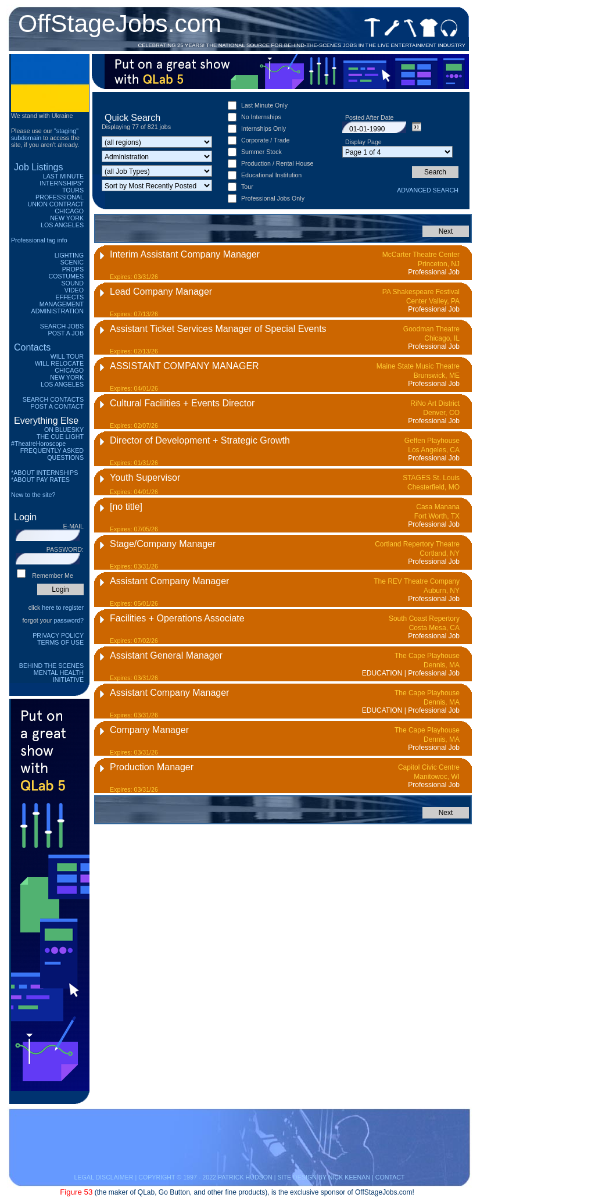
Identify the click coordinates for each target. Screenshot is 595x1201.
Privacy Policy (58, 635)
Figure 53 (76, 1192)
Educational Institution (271, 174)
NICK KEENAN (349, 1177)
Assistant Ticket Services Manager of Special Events (218, 329)
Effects (69, 297)
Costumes (66, 276)
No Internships (261, 116)
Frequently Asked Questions (52, 454)
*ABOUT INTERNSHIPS (44, 472)
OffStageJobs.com (119, 23)
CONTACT (390, 1177)
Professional (59, 197)
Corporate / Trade (265, 140)
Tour (247, 186)
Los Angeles (62, 224)
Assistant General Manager (166, 655)
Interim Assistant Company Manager (185, 254)
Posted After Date (369, 117)
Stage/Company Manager (163, 544)
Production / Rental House (277, 163)
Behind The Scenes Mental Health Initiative (51, 672)
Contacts (32, 347)
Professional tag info (39, 240)
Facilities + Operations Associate (177, 618)
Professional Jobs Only (272, 198)
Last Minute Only (264, 105)
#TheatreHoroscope (38, 443)
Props (73, 269)
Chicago (69, 211)
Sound (73, 283)
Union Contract (56, 204)
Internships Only (263, 128)
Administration (57, 311)
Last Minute (63, 176)
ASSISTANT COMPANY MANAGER (184, 366)
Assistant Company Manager (169, 581)
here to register (63, 607)
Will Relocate (59, 363)
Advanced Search (427, 190)
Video (74, 290)
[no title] (126, 507)
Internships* (62, 183)
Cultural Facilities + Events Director (182, 403)
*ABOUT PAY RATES (40, 479)
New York (67, 218)
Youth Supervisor (145, 477)
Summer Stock (261, 151)
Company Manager (149, 730)
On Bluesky (64, 429)
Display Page (363, 141)
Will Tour (67, 356)
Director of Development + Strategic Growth (200, 440)
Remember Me (52, 575)
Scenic (72, 262)
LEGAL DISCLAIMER (103, 1177)
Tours (73, 190)
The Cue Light (60, 436)
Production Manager (151, 767)
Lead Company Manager (161, 291)
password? (68, 620)
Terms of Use (60, 642)
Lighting (69, 255)
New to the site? (33, 494)
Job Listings (38, 167)
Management (62, 304)
